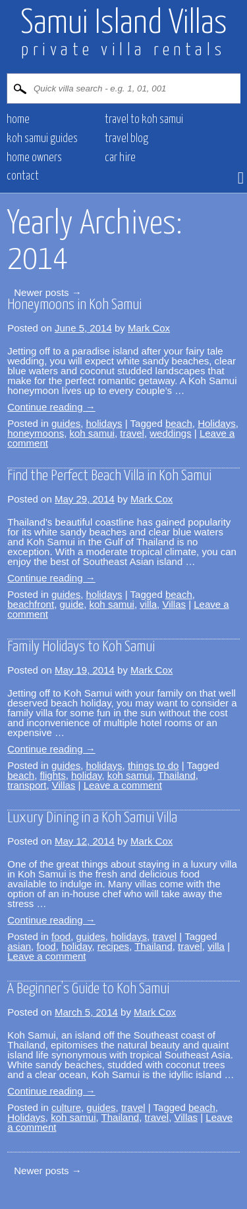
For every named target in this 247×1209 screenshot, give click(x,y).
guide (71, 604)
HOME (18, 120)
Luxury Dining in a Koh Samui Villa (92, 818)
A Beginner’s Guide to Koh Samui (88, 989)
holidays (104, 423)
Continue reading (51, 407)
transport (26, 785)
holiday (86, 775)
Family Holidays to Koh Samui (81, 646)
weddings (170, 433)
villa (148, 604)
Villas (174, 604)
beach (178, 423)
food (60, 936)
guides (65, 423)
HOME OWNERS (34, 158)
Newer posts (48, 292)
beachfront (30, 604)
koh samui (92, 433)
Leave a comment (123, 785)
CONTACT (23, 176)
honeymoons (35, 433)
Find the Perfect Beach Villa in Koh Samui (109, 475)
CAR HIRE (120, 158)
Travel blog (126, 139)
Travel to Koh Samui (144, 120)
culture (66, 1107)
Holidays (217, 423)
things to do (153, 765)
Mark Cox (149, 327)
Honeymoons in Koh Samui (74, 304)
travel (132, 433)
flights (52, 775)
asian (19, 946)
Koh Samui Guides (42, 139)
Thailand (176, 775)
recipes (113, 946)
